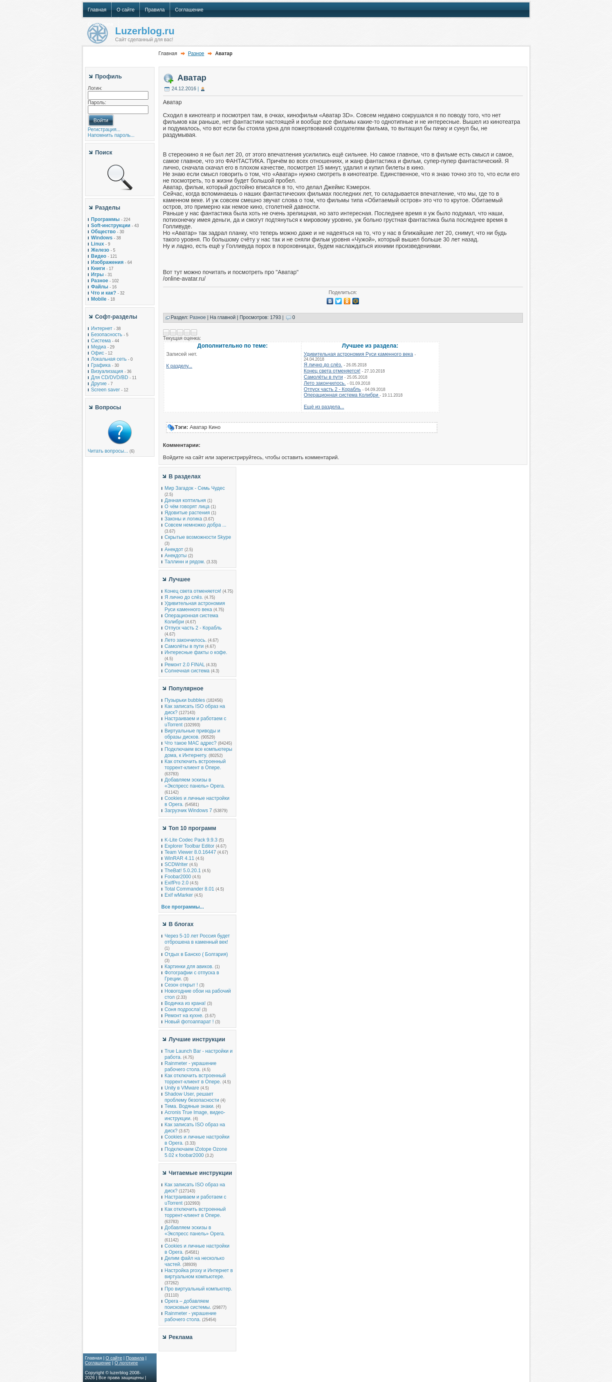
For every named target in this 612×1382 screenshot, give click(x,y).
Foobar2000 (178, 877)
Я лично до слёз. (323, 365)
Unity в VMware (183, 1088)
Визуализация (107, 371)
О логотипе (126, 1362)
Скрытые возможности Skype (198, 537)
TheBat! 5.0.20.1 (183, 870)
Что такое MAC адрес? (191, 743)
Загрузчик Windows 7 (188, 810)
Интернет (101, 328)
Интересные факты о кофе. (196, 652)
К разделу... (179, 366)
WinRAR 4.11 (180, 858)
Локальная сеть (109, 359)
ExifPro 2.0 (177, 883)
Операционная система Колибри (342, 395)
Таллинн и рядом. (185, 562)
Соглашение (98, 1362)
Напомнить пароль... (111, 135)
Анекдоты (176, 555)
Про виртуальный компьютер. (198, 1289)
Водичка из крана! (185, 1003)
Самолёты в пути (323, 377)
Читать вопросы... (108, 451)
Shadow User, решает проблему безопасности (192, 1097)
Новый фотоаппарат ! (189, 1022)
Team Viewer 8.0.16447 (190, 852)
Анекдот (174, 549)
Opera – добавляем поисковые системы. (188, 1304)
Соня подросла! (183, 1009)
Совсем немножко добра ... (195, 525)
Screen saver (105, 390)
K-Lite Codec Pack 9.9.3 (191, 840)
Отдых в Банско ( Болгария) (196, 954)
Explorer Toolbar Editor (190, 846)
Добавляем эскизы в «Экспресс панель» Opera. (195, 783)
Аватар (191, 77)
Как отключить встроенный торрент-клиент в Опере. (195, 764)
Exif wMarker (179, 895)
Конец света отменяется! (332, 371)
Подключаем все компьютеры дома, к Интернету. (199, 752)
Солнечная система (187, 671)
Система (101, 341)
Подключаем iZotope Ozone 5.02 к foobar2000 (196, 1152)
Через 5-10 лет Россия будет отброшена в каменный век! (197, 939)
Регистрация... (104, 129)
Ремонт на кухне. (184, 1015)
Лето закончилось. (325, 383)
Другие (99, 383)
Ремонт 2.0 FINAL (185, 665)
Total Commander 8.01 (189, 889)
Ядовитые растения (187, 513)
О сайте (113, 1357)
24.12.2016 (184, 89)
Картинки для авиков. (189, 966)
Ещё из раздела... (324, 407)
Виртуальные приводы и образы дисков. (192, 734)
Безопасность (107, 334)
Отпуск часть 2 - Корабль (332, 389)
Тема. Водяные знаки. (190, 1106)
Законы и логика (183, 519)
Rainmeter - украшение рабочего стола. (191, 1066)
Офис (97, 353)
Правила (135, 1357)
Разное (196, 53)
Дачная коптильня (185, 500)
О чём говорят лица (187, 506)
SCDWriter (176, 864)
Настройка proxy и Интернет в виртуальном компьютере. (199, 1273)
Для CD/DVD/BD (109, 377)
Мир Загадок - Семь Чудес (195, 488)
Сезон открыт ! (181, 985)
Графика (101, 365)
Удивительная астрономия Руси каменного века (358, 354)
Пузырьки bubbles (185, 700)
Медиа (98, 347)
